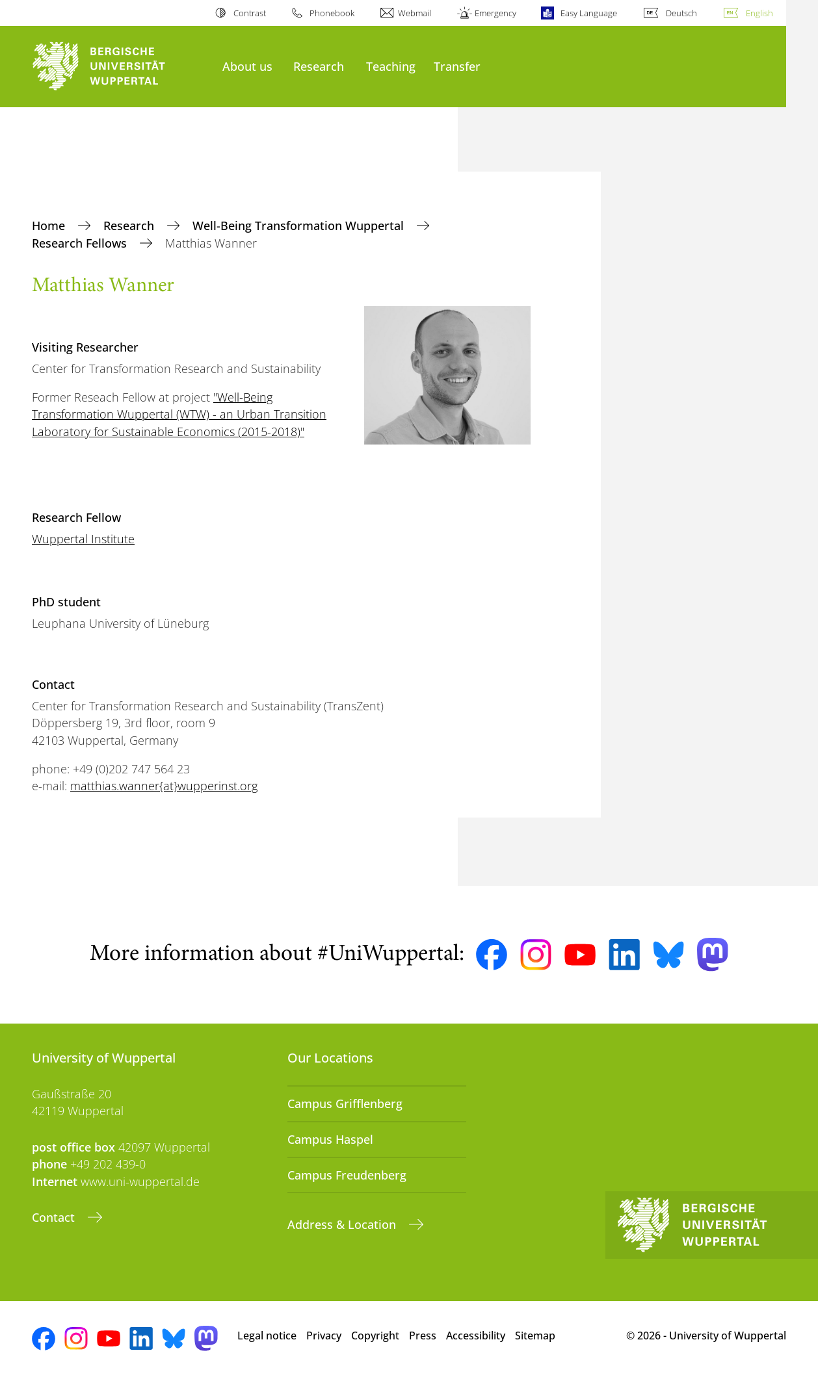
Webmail (414, 13)
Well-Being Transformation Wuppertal (299, 225)
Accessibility (475, 1335)
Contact (55, 1217)
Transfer (457, 66)
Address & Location (343, 1224)
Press (422, 1335)
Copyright (375, 1335)
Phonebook (332, 13)
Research (318, 66)
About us (247, 66)
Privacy (323, 1335)
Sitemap (535, 1335)
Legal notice (267, 1335)
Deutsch (681, 13)
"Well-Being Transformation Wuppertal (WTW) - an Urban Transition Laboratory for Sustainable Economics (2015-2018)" (179, 414)
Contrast (249, 13)
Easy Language (589, 13)
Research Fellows (81, 243)
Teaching (391, 66)
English (759, 13)
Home (50, 225)
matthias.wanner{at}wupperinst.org (163, 786)
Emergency (495, 13)
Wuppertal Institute (83, 539)
